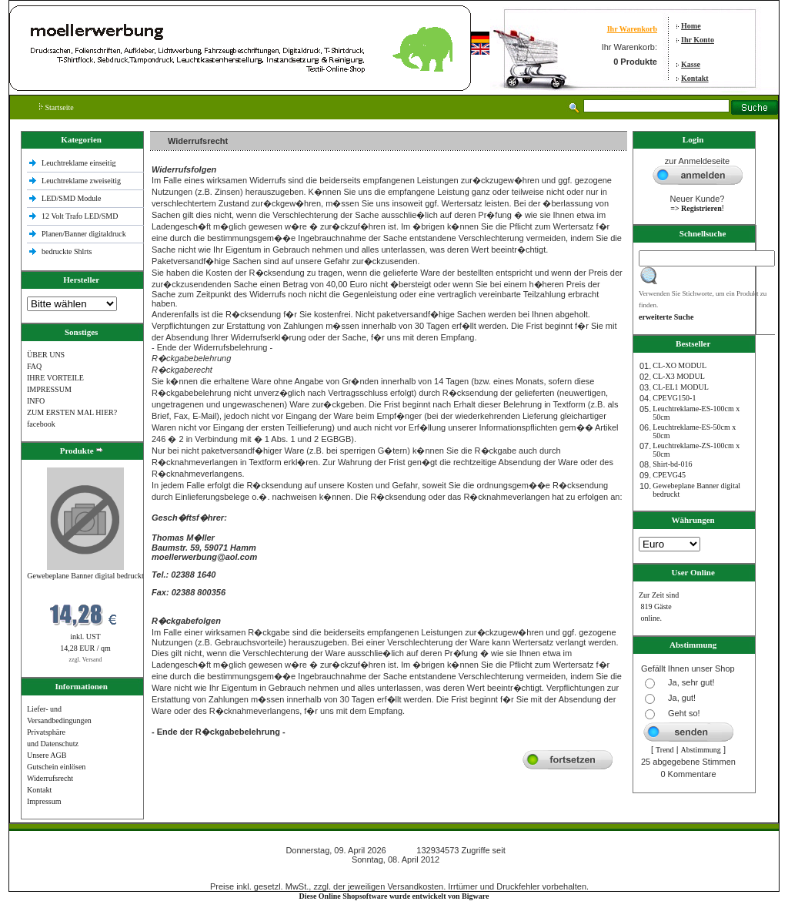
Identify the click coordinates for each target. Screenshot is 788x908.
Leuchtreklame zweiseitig (82, 180)
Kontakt (695, 78)
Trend (665, 749)
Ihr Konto (697, 39)
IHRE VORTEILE (55, 378)
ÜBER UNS (46, 354)
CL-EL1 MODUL (681, 387)
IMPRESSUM (49, 389)
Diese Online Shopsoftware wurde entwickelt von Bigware (394, 896)
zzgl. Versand (85, 659)
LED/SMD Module (72, 198)
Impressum (44, 801)
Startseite (56, 107)
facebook (41, 424)
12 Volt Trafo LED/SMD (80, 216)
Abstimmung (701, 749)
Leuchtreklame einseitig (80, 163)
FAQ (34, 366)
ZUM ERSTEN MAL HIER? (72, 412)
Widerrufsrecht (50, 778)
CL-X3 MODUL (679, 376)
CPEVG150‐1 (674, 398)
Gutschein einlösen (56, 766)
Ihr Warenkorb (632, 29)
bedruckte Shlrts (67, 251)
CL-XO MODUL (679, 365)
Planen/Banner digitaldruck (84, 234)
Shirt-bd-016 (672, 464)
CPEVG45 (669, 475)
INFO (36, 401)
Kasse (690, 64)
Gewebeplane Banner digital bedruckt (85, 575)
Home (691, 26)
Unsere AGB (46, 755)
